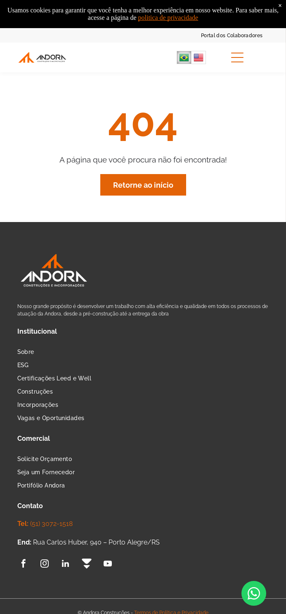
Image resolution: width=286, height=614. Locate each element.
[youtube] (108, 564)
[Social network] (86, 564)
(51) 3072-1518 (51, 524)
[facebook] (23, 564)
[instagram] (44, 564)
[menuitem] (232, 35)
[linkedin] (65, 564)
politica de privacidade (168, 9)
